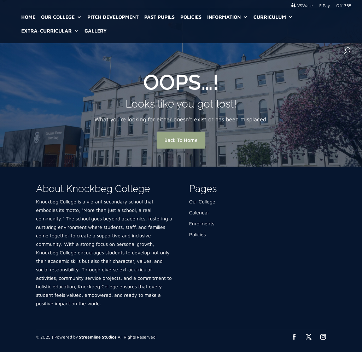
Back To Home (181, 140)
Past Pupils (159, 17)
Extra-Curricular (46, 31)
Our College (58, 17)
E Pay (324, 6)
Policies (191, 17)
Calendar (199, 212)
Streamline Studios (98, 337)
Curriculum (269, 17)
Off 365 (343, 6)
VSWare (305, 5)
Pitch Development (113, 17)
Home (28, 17)
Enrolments (201, 223)
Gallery (95, 31)
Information (224, 17)
